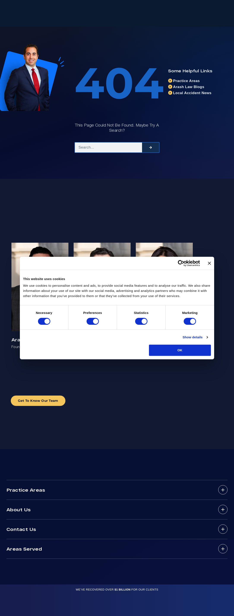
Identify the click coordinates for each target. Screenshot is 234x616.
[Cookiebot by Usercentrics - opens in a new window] (181, 263)
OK (179, 350)
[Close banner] (209, 263)
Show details (193, 337)
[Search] (150, 147)
